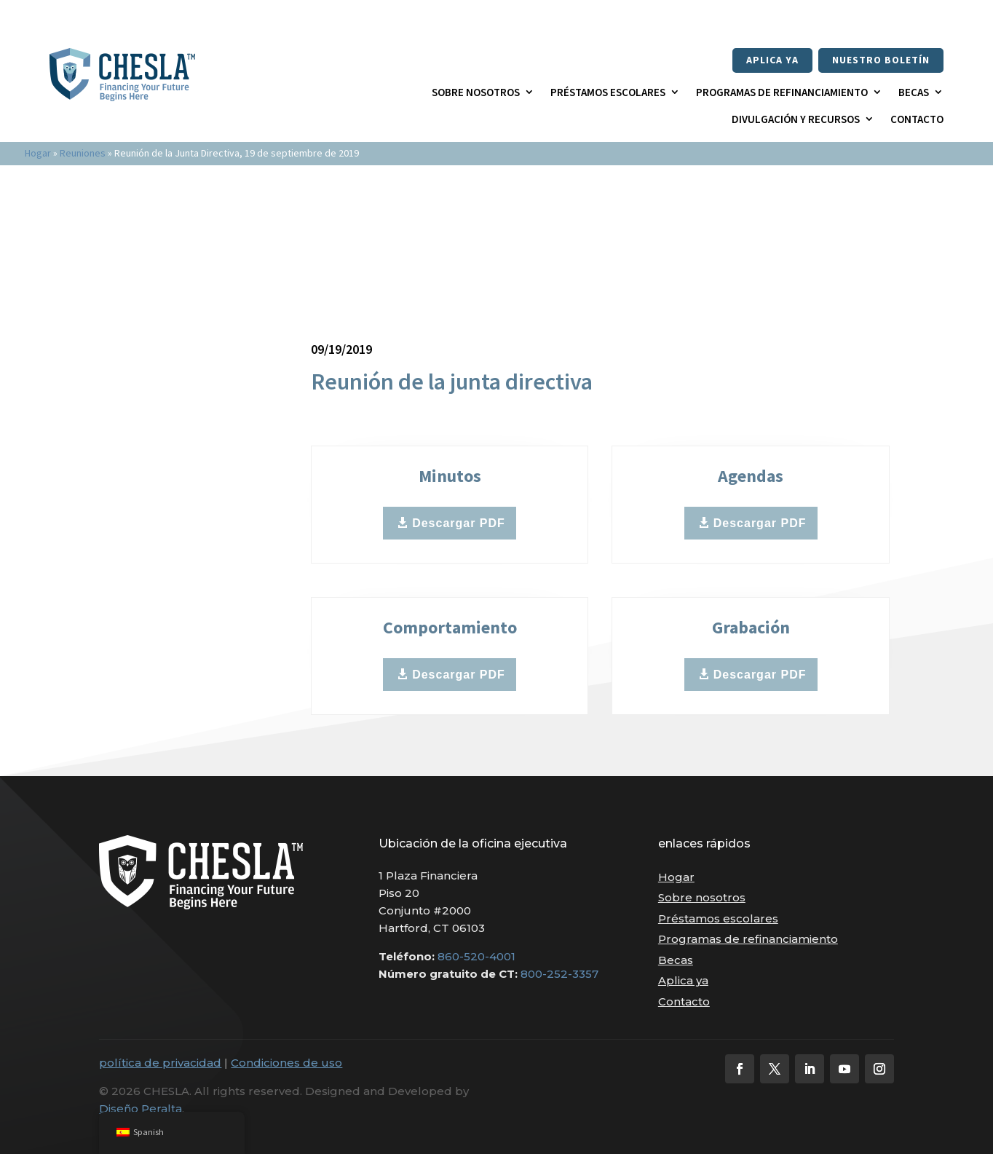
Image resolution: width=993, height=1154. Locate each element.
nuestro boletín (881, 59)
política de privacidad (160, 1063)
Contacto (916, 119)
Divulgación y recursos (796, 119)
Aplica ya (772, 59)
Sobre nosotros (476, 92)
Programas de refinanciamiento (782, 92)
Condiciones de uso (286, 1063)
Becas (913, 92)
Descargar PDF (458, 523)
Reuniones (83, 152)
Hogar (38, 152)
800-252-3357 (559, 974)
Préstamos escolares (607, 92)
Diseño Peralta (140, 1108)
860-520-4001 (476, 956)
